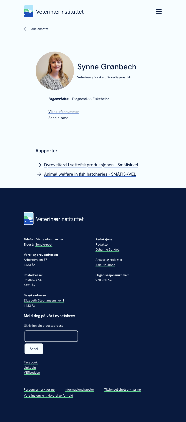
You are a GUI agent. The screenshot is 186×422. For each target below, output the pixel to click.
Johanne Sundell (107, 249)
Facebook (31, 362)
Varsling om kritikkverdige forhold (48, 395)
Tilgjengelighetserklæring (122, 389)
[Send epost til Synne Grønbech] (58, 117)
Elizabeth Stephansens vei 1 (44, 300)
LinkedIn (30, 367)
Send (34, 348)
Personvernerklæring (39, 389)
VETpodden (32, 372)
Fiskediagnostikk (118, 77)
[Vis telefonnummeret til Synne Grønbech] (63, 111)
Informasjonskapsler (79, 389)
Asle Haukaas (105, 265)
